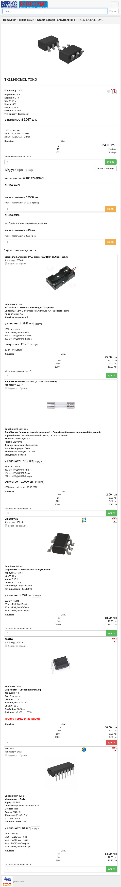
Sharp (19, 686)
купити (110, 162)
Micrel (19, 566)
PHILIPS (20, 796)
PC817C (9, 639)
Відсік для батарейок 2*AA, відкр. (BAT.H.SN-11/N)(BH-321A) (36, 257)
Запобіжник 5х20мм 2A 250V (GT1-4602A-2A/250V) (31, 381)
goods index (19, 881)
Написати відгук (105, 168)
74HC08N (9, 748)
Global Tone (22, 429)
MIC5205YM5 (11, 519)
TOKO (19, 94)
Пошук (112, 11)
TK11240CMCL (12, 215)
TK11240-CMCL (12, 185)
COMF (19, 304)
